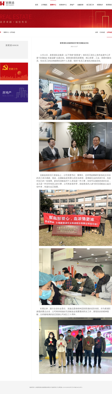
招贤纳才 (100, 5)
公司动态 (109, 32)
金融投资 (80, 5)
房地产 (72, 5)
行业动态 (102, 32)
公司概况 (44, 5)
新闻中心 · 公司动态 (7, 32)
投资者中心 (63, 5)
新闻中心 (53, 5)
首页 (36, 5)
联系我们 (109, 5)
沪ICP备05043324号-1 (77, 387)
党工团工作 (90, 5)
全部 (96, 32)
